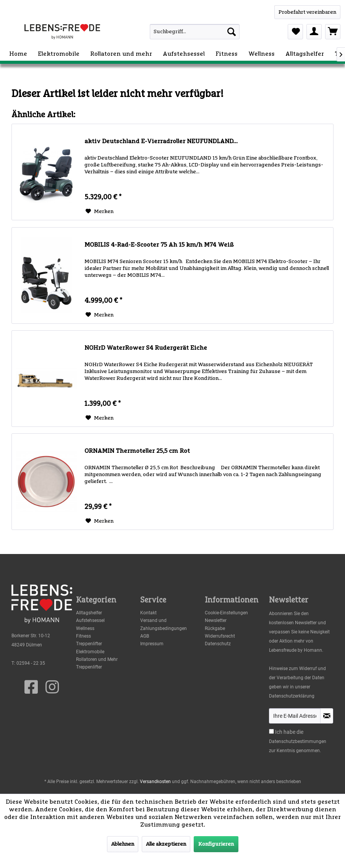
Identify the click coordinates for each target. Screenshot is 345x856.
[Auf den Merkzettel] (99, 211)
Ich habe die (289, 732)
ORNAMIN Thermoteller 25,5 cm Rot (137, 451)
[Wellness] (261, 54)
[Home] (18, 54)
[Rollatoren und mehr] (121, 54)
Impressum (152, 643)
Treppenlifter (89, 643)
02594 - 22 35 (30, 663)
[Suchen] (232, 31)
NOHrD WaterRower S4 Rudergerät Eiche (145, 348)
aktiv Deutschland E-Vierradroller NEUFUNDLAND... (161, 141)
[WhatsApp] (307, 12)
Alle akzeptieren (166, 844)
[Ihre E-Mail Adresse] (295, 716)
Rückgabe (215, 628)
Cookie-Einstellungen (226, 612)
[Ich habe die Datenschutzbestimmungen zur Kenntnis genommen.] (271, 731)
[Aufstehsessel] (183, 54)
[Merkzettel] (295, 31)
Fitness (83, 636)
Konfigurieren (216, 844)
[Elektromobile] (58, 54)
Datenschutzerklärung (291, 696)
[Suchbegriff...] (195, 31)
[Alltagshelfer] (304, 54)
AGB (144, 636)
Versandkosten (155, 781)
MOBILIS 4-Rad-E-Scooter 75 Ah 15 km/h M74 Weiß (159, 245)
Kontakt (148, 612)
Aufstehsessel (90, 620)
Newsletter (216, 620)
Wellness (85, 628)
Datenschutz (218, 643)
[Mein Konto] (314, 31)
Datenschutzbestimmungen (297, 741)
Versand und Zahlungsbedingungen (163, 624)
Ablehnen (122, 844)
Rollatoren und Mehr (97, 659)
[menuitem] (184, 31)
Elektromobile (90, 651)
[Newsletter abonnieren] (326, 716)
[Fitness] (226, 54)
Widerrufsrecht (220, 636)
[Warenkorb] (332, 31)
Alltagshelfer (89, 612)
